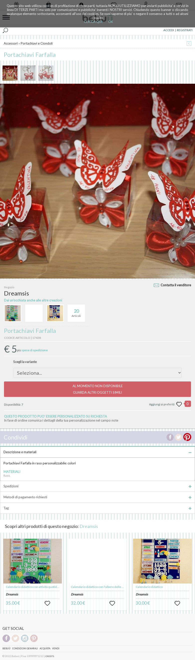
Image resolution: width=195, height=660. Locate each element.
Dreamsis (89, 526)
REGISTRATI (185, 30)
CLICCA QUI (93, 22)
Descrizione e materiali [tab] (97, 452)
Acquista (45, 648)
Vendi (55, 648)
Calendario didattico (149, 587)
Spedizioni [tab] (97, 486)
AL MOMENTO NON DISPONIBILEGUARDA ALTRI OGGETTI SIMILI (98, 389)
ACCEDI (168, 30)
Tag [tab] (97, 508)
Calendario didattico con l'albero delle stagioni (101, 587)
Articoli (76, 310)
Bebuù (6, 648)
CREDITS (49, 656)
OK (110, 22)
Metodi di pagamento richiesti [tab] (97, 497)
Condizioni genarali (25, 648)
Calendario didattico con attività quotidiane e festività (41, 587)
